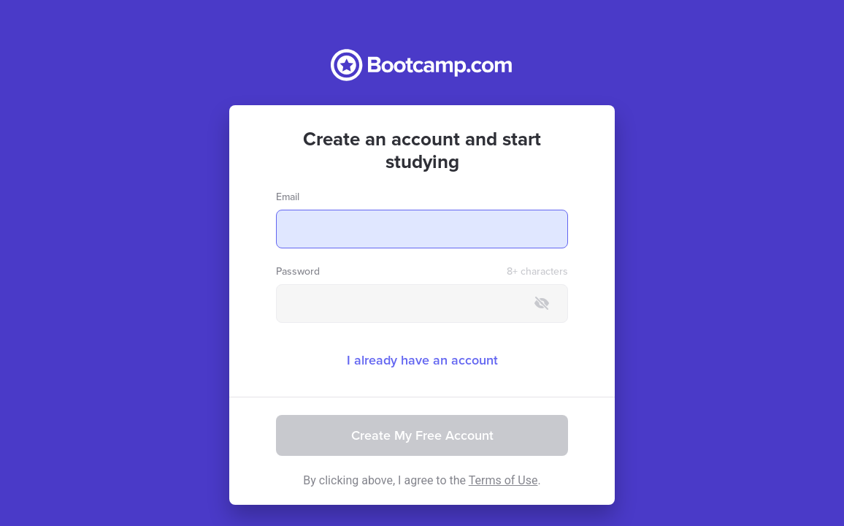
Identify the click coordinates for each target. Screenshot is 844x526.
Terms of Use (503, 480)
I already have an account (422, 360)
